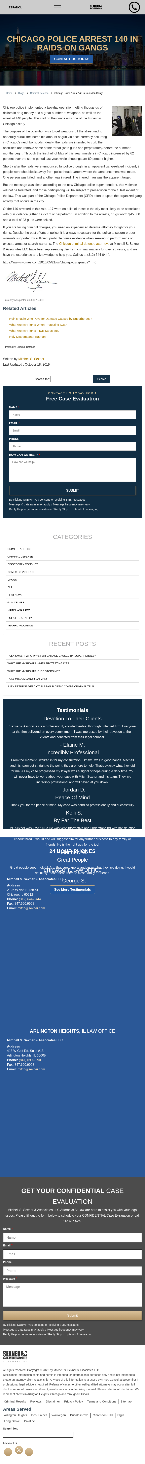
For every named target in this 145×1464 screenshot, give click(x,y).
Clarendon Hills (103, 1415)
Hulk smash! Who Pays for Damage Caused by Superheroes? (50, 318)
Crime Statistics (19, 549)
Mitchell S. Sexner (31, 359)
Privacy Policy (73, 1401)
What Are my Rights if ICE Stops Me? (34, 330)
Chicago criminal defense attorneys (84, 243)
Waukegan (58, 1415)
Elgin (120, 1415)
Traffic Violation (20, 625)
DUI (9, 587)
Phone (14, 439)
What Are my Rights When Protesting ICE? (38, 324)
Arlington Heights (15, 1415)
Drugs (12, 579)
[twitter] (19, 1450)
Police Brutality (19, 617)
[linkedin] (29, 1452)
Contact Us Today (71, 59)
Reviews (36, 1401)
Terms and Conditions (101, 1401)
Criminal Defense (20, 556)
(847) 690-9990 (30, 1060)
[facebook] (8, 1452)
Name (14, 407)
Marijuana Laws (18, 610)
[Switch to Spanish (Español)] (15, 7)
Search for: (42, 379)
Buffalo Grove (79, 1415)
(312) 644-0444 (30, 899)
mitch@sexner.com (31, 908)
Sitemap (126, 1401)
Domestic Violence (21, 572)
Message (10, 1278)
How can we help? (24, 455)
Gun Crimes (15, 602)
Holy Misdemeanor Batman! (27, 336)
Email (14, 423)
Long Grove (12, 1421)
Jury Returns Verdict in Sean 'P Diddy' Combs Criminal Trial (51, 686)
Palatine (29, 1421)
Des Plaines (39, 1415)
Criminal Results (15, 1401)
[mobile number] (134, 7)
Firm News (14, 594)
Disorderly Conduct (22, 564)
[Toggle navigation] (58, 7)
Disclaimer (53, 1401)
